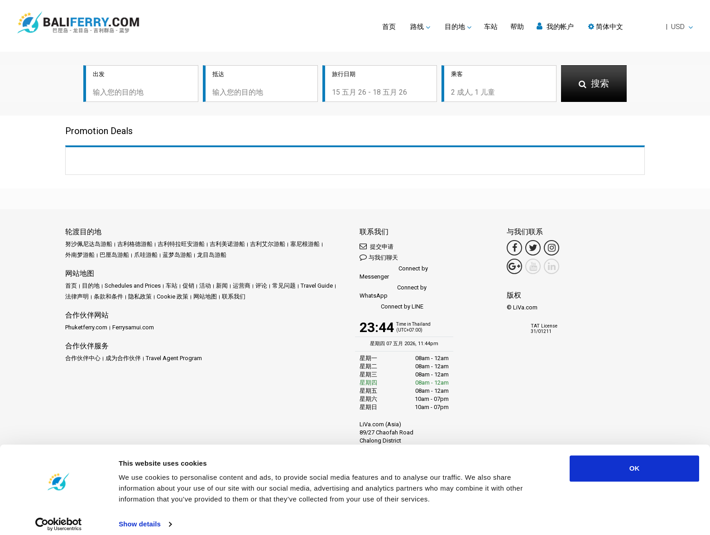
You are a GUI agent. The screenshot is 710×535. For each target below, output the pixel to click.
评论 (261, 286)
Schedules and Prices (133, 286)
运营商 (241, 286)
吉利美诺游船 (227, 244)
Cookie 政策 (172, 297)
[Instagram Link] (551, 248)
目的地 (91, 286)
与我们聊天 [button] (379, 258)
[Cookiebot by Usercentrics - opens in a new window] (58, 517)
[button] (640, 27)
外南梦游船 (80, 255)
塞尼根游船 (305, 244)
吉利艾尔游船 (267, 244)
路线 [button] (417, 27)
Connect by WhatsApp (393, 292)
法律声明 (77, 297)
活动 (205, 286)
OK (634, 461)
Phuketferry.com (86, 328)
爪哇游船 (146, 255)
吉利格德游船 (135, 244)
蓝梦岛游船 (177, 255)
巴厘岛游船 (114, 255)
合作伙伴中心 (83, 359)
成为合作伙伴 (123, 359)
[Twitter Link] (533, 248)
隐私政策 (140, 297)
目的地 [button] (455, 27)
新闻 (222, 286)
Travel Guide (317, 286)
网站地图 (205, 297)
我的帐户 (555, 26)
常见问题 (284, 286)
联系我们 (233, 297)
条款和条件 (108, 297)
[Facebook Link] (514, 248)
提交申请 (376, 247)
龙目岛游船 (211, 255)
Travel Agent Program (174, 359)
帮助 (517, 27)
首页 (389, 27)
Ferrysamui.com (133, 328)
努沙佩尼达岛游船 (88, 244)
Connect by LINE (391, 308)
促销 (188, 286)
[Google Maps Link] (514, 267)
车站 (491, 27)
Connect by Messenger (394, 273)
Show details (140, 517)
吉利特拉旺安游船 (181, 244)
